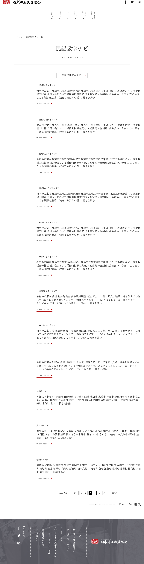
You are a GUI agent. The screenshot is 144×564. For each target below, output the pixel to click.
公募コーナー (55, 542)
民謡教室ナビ (54, 22)
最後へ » (115, 493)
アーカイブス (76, 22)
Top (19, 37)
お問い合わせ (37, 534)
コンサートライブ (49, 541)
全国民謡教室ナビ (71, 75)
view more (43, 103)
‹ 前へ (74, 493)
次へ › (106, 493)
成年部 (67, 540)
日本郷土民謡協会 (102, 22)
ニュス (80, 532)
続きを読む (89, 97)
